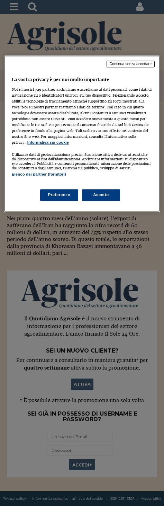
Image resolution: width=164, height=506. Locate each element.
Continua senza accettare (131, 64)
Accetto (101, 195)
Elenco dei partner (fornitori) (39, 174)
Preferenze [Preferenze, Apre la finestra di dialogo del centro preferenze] (59, 195)
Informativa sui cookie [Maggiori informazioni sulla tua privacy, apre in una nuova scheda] (48, 143)
